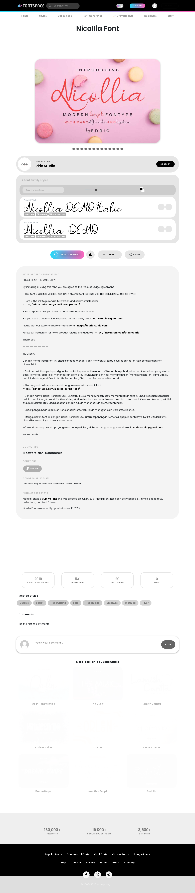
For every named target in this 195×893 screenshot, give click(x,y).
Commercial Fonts (78, 854)
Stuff (170, 16)
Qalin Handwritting (43, 703)
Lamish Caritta (151, 703)
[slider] (96, 190)
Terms (103, 862)
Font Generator (92, 16)
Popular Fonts (53, 854)
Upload (137, 6)
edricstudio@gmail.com (108, 318)
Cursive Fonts (120, 854)
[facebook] (86, 874)
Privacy (90, 862)
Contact (165, 164)
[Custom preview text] (43, 190)
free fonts (52, 834)
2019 (38, 578)
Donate (32, 468)
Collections (65, 16)
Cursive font (49, 498)
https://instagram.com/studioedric (117, 332)
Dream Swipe (43, 791)
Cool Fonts (100, 854)
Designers (150, 16)
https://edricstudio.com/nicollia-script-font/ (51, 304)
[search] (63, 6)
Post (168, 644)
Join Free (170, 6)
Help (63, 862)
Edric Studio (45, 165)
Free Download (67, 254)
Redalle (151, 791)
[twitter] (97, 874)
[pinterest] (109, 874)
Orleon (97, 747)
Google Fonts (141, 854)
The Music (97, 703)
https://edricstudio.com (92, 325)
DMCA (115, 862)
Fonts (24, 16)
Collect (110, 255)
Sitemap (129, 862)
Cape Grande (151, 747)
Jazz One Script (97, 791)
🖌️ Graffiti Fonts (123, 16)
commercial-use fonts (99, 834)
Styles (43, 16)
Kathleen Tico (43, 747)
